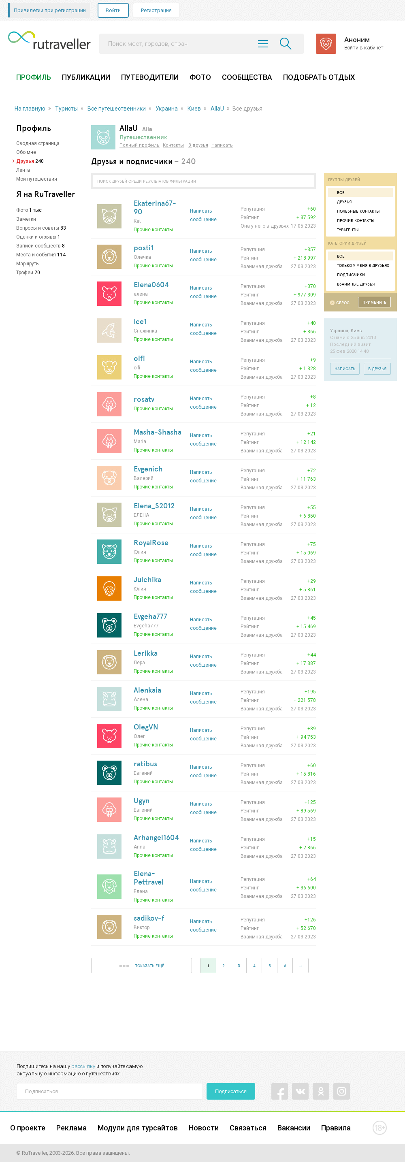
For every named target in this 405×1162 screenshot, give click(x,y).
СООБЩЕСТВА (247, 77)
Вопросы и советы (37, 228)
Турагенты (344, 229)
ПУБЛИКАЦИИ (86, 77)
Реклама (71, 1128)
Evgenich (148, 468)
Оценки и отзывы (36, 237)
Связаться (248, 1128)
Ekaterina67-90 (155, 207)
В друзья (198, 145)
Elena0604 (151, 284)
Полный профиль (139, 145)
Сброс (343, 302)
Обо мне (26, 152)
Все (337, 192)
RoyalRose (151, 542)
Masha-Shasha (157, 431)
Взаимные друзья (352, 284)
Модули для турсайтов (138, 1128)
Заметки (26, 219)
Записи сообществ (38, 246)
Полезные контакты (354, 211)
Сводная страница (38, 143)
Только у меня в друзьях (359, 265)
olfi (139, 358)
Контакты (173, 145)
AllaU (217, 108)
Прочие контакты (352, 220)
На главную (30, 108)
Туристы (66, 108)
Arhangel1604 (156, 837)
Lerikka (146, 653)
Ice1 (140, 321)
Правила (336, 1128)
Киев (194, 108)
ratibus (145, 763)
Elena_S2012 (154, 505)
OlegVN (146, 726)
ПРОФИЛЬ (33, 77)
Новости (204, 1128)
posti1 (143, 247)
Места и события (36, 255)
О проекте (27, 1128)
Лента (23, 170)
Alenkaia (147, 689)
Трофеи (24, 272)
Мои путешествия (36, 179)
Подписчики (347, 274)
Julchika (147, 579)
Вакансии (293, 1128)
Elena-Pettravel (149, 877)
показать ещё (141, 965)
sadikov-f (149, 918)
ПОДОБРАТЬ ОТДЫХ (319, 77)
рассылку (83, 1066)
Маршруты (28, 264)
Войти (113, 10)
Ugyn (141, 800)
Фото (22, 210)
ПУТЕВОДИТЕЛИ (150, 77)
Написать (222, 145)
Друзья (25, 161)
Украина (167, 108)
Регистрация (156, 10)
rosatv (144, 399)
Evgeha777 (150, 616)
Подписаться (231, 1091)
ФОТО (200, 77)
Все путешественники (116, 108)
